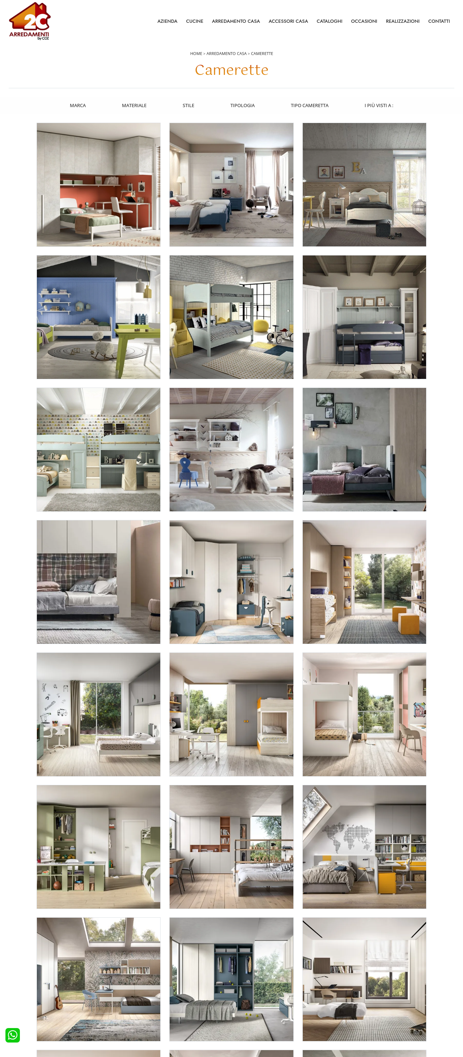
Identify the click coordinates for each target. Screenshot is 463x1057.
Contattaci (358, 977)
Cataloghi (330, 21)
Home (196, 55)
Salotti (242, 967)
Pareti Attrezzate (253, 977)
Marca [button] (77, 106)
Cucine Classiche (30, 987)
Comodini (134, 997)
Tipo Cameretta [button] (310, 106)
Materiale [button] (134, 106)
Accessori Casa (288, 21)
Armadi (132, 987)
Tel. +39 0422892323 (308, 1023)
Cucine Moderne (30, 977)
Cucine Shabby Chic (34, 997)
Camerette (262, 55)
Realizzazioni (403, 21)
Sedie (241, 997)
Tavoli (242, 987)
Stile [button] (188, 106)
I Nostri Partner (363, 997)
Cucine (194, 21)
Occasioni (364, 21)
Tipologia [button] (243, 106)
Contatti (439, 21)
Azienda (167, 21)
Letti (128, 967)
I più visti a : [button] (380, 106)
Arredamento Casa (236, 21)
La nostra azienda (366, 967)
